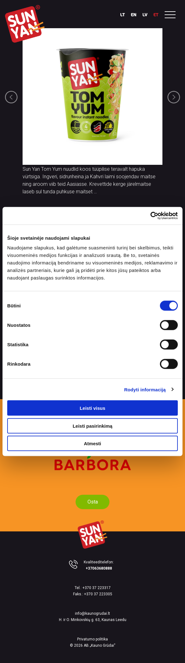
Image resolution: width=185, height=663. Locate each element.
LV (144, 14)
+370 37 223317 (96, 588)
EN (133, 14)
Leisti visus (92, 408)
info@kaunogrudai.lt (92, 613)
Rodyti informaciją (145, 389)
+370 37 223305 (98, 594)
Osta (92, 502)
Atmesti (92, 443)
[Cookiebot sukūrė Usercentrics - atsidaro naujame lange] (150, 216)
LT (122, 14)
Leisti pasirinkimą (93, 425)
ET (155, 14)
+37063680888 (99, 568)
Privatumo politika (92, 639)
